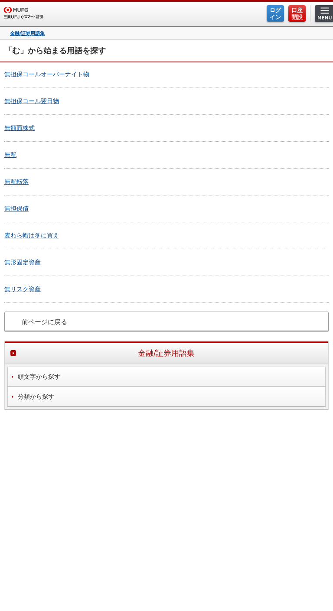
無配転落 (16, 181)
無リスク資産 (22, 289)
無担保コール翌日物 (31, 101)
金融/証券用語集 (27, 33)
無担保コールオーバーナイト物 (46, 74)
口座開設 (297, 13)
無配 (10, 154)
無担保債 (16, 208)
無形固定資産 (22, 262)
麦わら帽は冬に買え (31, 235)
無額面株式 (19, 127)
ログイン (275, 13)
